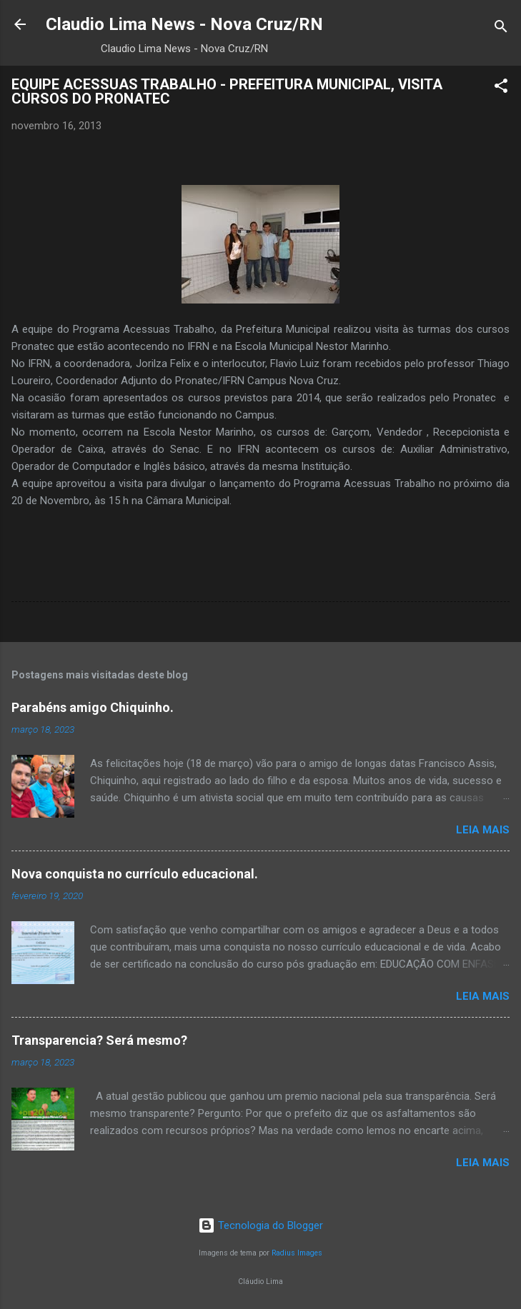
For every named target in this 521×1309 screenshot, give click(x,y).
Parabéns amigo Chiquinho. (92, 707)
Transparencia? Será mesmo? (99, 1040)
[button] (501, 88)
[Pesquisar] (501, 29)
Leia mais (483, 829)
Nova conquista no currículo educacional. (134, 873)
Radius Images (297, 1253)
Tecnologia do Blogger (260, 1225)
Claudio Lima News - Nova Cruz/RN (184, 24)
